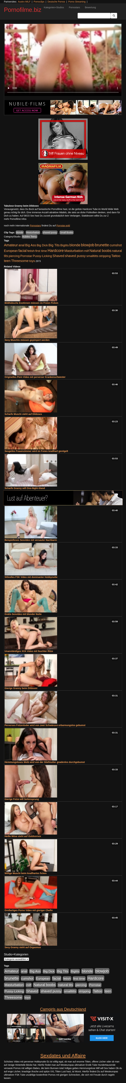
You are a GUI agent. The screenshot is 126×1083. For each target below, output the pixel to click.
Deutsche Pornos (56, 1)
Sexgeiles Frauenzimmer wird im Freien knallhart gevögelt (36, 451)
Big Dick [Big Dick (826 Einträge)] (42, 245)
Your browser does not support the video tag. (63, 60)
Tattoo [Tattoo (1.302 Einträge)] (115, 256)
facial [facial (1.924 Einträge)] (22, 251)
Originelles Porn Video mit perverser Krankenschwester (35, 377)
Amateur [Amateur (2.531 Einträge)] (11, 245)
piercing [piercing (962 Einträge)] (14, 256)
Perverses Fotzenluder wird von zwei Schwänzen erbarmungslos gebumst (45, 725)
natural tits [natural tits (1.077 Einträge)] (65, 985)
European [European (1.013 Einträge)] (11, 251)
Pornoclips (39, 1)
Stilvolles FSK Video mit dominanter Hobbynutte (31, 577)
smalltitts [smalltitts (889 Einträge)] (92, 256)
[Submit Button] (114, 15)
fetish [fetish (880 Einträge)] (31, 251)
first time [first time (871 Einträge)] (41, 251)
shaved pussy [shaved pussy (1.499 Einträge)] (75, 256)
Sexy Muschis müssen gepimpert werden (27, 340)
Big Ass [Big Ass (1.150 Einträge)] (30, 245)
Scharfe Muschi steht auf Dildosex (23, 414)
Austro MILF (24, 1)
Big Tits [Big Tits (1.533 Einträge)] (54, 245)
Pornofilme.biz (22, 9)
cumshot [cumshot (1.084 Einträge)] (116, 245)
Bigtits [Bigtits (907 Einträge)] (64, 245)
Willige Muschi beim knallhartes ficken (26, 873)
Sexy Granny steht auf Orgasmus (23, 947)
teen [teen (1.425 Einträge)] (7, 261)
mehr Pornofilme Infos (15, 219)
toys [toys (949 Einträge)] (32, 261)
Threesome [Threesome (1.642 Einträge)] (20, 261)
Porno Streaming (76, 1)
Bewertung (90, 7)
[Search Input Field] (94, 15)
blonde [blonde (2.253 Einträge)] (74, 245)
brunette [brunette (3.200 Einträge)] (102, 245)
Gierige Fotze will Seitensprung (22, 799)
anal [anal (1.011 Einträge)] (22, 245)
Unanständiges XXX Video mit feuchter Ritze (29, 651)
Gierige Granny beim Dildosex (21, 688)
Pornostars (74, 7)
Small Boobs (66, 232)
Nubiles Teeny (29, 236)
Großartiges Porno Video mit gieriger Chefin (29, 910)
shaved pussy (50, 232)
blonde (19, 232)
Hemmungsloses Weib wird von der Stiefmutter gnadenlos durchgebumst (45, 762)
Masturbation (33, 232)
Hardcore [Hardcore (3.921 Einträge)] (56, 250)
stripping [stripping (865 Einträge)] (105, 256)
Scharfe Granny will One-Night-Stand (25, 488)
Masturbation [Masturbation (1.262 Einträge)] (73, 251)
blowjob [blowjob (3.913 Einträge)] (87, 245)
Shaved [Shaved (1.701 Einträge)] (58, 256)
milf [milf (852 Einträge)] (86, 251)
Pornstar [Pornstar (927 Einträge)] (26, 256)
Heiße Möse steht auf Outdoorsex (23, 836)
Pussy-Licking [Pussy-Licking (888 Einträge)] (42, 256)
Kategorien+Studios (54, 7)
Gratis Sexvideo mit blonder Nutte (23, 614)
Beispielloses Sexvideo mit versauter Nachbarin (31, 540)
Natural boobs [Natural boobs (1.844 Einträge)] (100, 251)
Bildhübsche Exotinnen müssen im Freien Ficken (31, 303)
